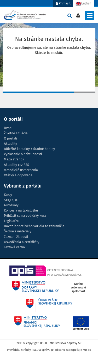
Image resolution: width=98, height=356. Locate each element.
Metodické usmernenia (21, 170)
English (83, 4)
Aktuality (10, 144)
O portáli (10, 138)
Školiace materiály (17, 231)
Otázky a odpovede (18, 175)
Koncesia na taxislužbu (21, 210)
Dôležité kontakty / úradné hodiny (29, 149)
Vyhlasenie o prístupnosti (23, 154)
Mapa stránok (14, 159)
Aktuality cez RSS (16, 165)
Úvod (7, 128)
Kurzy (8, 195)
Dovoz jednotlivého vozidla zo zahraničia (34, 226)
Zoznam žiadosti (16, 237)
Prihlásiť (63, 3)
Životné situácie (15, 133)
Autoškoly (11, 205)
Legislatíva (12, 221)
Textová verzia (14, 247)
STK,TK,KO (11, 200)
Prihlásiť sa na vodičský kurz (25, 216)
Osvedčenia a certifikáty (21, 242)
